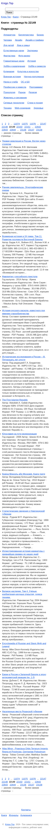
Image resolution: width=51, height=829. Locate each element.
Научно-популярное (34, 76)
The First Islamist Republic (15, 400)
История (31, 61)
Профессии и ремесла (15, 87)
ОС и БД (25, 82)
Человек (8, 40)
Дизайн (18, 40)
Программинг (36, 87)
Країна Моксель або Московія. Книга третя (23, 474)
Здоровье (38, 108)
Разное (22, 92)
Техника (8, 108)
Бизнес (40, 35)
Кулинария (9, 71)
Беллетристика (26, 35)
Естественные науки (14, 50)
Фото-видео (24, 56)
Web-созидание (22, 108)
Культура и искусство (28, 71)
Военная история (12, 76)
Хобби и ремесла (37, 66)
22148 (5, 127)
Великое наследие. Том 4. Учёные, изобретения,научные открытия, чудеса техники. (22, 594)
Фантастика (9, 56)
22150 (19, 127)
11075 (25, 124)
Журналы (13, 815)
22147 (43, 124)
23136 (23, 130)
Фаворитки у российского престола (19, 276)
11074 (17, 124)
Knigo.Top (7, 3)
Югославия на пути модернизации (19, 434)
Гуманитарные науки (14, 61)
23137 (31, 130)
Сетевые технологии (14, 103)
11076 (33, 124)
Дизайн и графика (34, 40)
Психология (9, 92)
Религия (33, 92)
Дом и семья (23, 45)
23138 (39, 130)
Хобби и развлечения (14, 66)
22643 (5, 130)
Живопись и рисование (15, 98)
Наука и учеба (11, 82)
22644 (13, 130)
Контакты (26, 810)
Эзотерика (32, 50)
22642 (38, 127)
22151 (27, 127)
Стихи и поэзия (35, 103)
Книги (4, 815)
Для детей (9, 45)
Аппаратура (9, 35)
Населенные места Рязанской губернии (22, 711)
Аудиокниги (26, 815)
